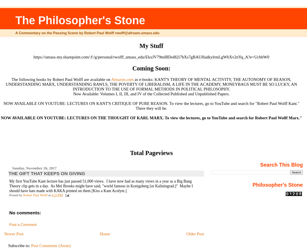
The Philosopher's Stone (80, 20)
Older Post (195, 234)
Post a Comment (23, 225)
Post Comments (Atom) (51, 245)
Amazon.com (122, 79)
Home (105, 234)
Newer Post (13, 234)
